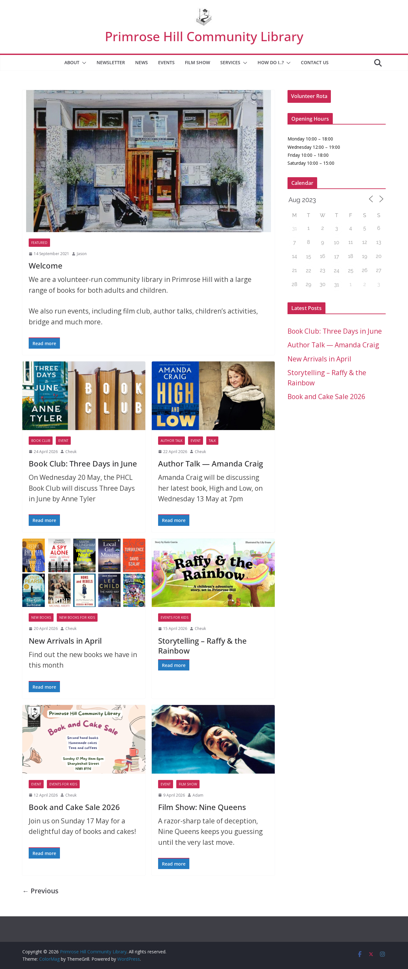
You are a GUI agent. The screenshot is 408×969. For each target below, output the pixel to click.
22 (308, 271)
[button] (82, 63)
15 (308, 257)
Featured (39, 242)
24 (336, 271)
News (141, 62)
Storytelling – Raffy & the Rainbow (202, 645)
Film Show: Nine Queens (202, 807)
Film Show (197, 62)
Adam (198, 795)
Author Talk (171, 440)
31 (294, 228)
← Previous (40, 890)
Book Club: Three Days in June (83, 463)
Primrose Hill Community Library (204, 36)
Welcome (45, 265)
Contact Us (315, 62)
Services (230, 62)
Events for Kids (174, 617)
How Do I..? (271, 62)
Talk (212, 440)
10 (336, 242)
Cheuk (70, 451)
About (71, 62)
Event (63, 440)
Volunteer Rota (309, 96)
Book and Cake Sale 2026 (74, 807)
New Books (41, 617)
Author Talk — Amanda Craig (210, 463)
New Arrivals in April (65, 640)
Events (166, 62)
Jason (82, 253)
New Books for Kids (77, 617)
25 (350, 271)
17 (336, 257)
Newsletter (111, 62)
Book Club (40, 440)
